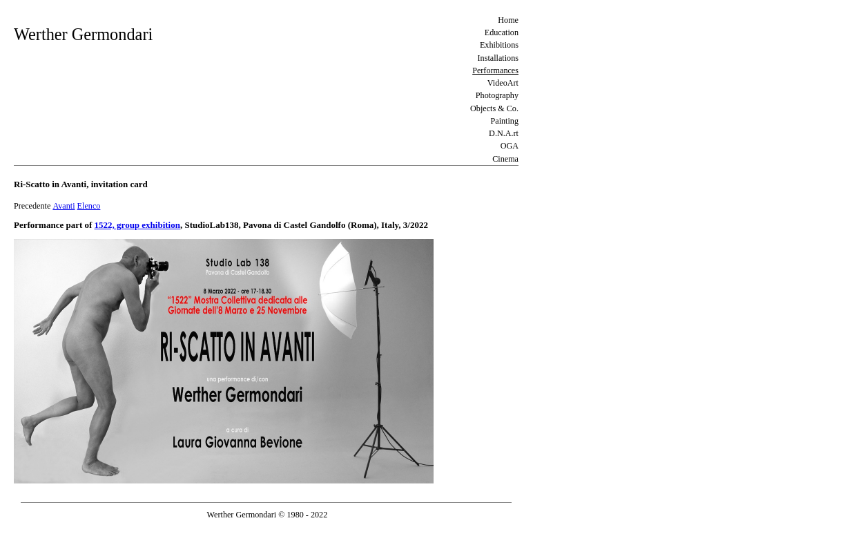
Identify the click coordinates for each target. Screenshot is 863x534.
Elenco (89, 206)
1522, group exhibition (137, 225)
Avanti (63, 206)
